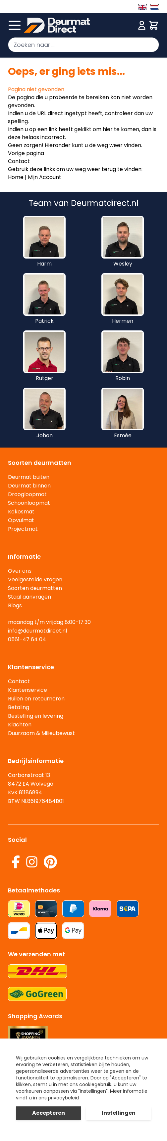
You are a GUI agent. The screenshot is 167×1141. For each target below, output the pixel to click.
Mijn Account (44, 177)
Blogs (15, 605)
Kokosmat (21, 511)
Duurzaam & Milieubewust (41, 733)
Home (16, 177)
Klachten (19, 724)
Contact (19, 161)
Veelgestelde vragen (35, 579)
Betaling (18, 707)
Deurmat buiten (28, 477)
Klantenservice (27, 690)
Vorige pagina (26, 153)
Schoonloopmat (29, 503)
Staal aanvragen (29, 597)
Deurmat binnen (29, 485)
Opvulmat (21, 520)
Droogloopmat (27, 494)
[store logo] (79, 25)
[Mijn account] (142, 25)
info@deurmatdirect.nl (37, 631)
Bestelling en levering (35, 716)
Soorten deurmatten (35, 588)
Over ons (19, 571)
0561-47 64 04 (27, 639)
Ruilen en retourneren (36, 698)
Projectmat (23, 529)
